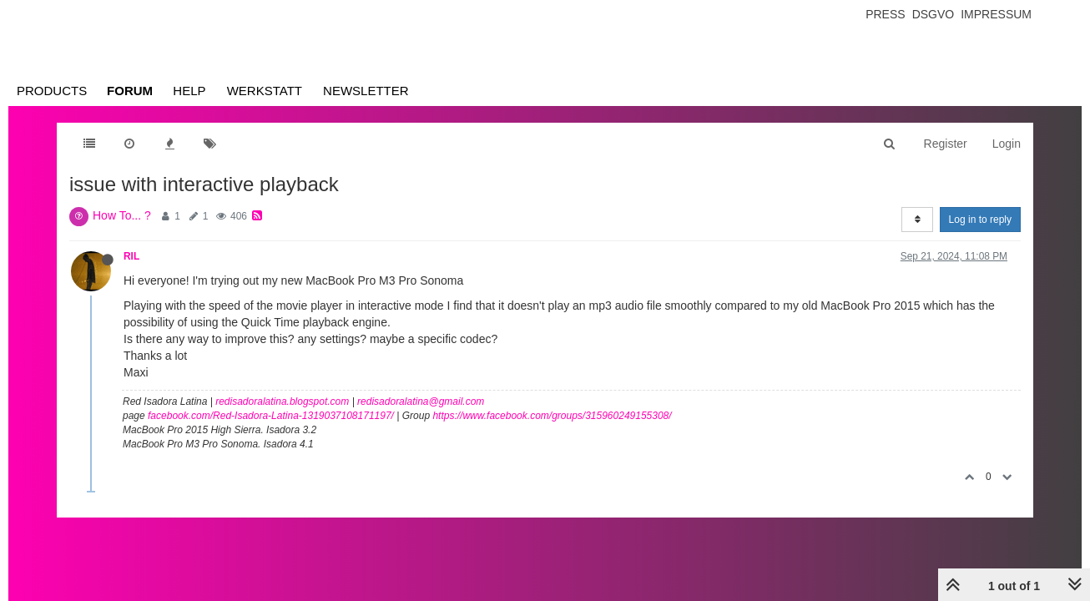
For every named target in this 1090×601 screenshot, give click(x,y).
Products (52, 90)
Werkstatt (264, 90)
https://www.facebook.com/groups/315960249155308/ (551, 416)
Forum (130, 90)
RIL (131, 256)
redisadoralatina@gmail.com (420, 401)
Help (189, 90)
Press (885, 14)
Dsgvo (933, 14)
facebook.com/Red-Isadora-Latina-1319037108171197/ (271, 416)
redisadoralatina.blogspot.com (282, 401)
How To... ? (122, 215)
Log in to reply (980, 219)
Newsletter (366, 90)
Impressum (996, 14)
